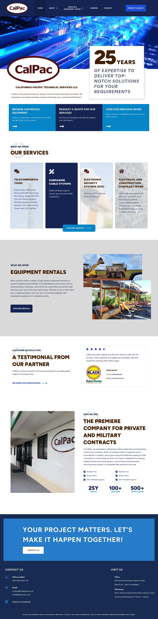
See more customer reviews (29, 392)
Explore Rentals (21, 317)
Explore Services (79, 237)
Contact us (33, 550)
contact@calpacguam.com (22, 591)
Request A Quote (136, 8)
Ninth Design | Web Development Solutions (116, 614)
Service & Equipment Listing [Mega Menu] (74, 8)
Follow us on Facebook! (21, 602)
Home (40, 8)
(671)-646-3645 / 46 (20, 581)
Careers (94, 8)
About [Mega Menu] (53, 8)
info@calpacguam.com (21, 595)
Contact (108, 8)
